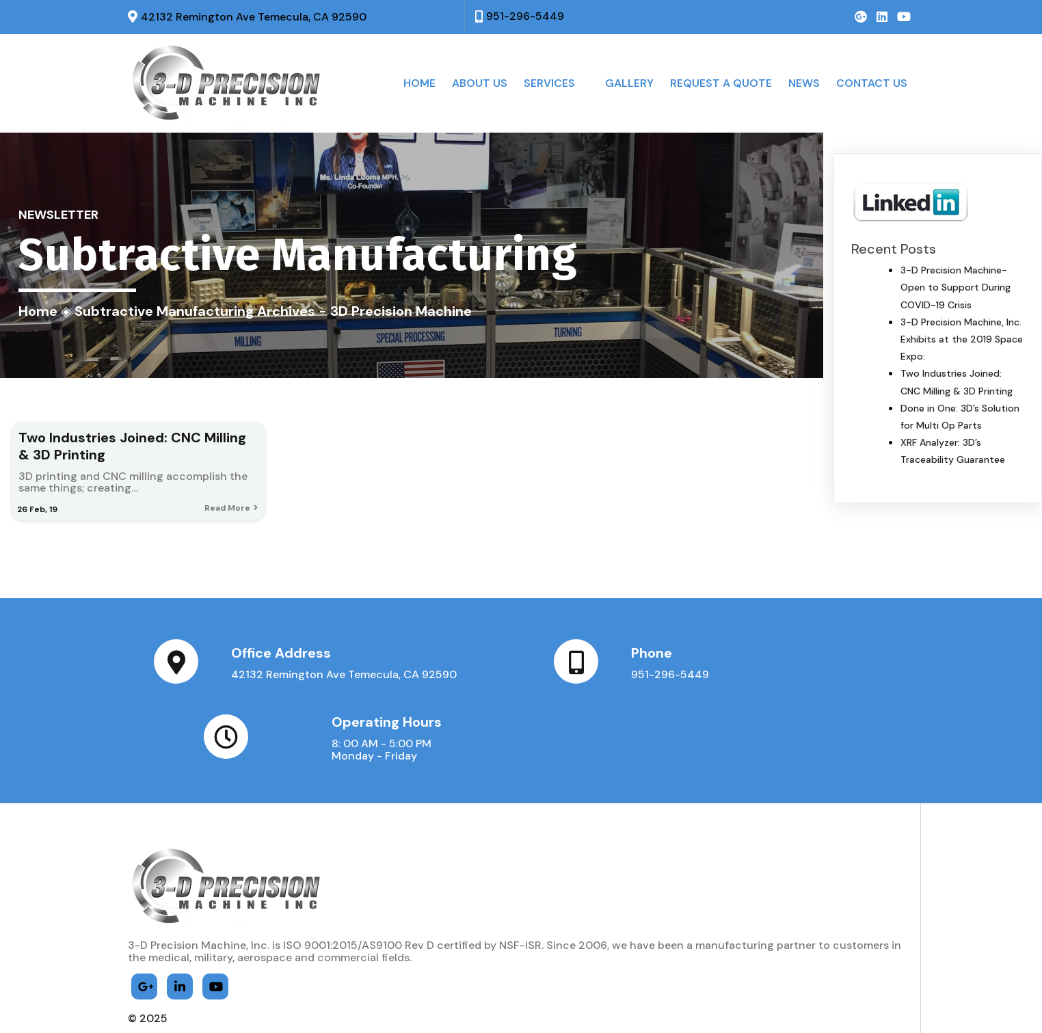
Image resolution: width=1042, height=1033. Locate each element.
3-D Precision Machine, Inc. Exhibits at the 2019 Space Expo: (961, 339)
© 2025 (148, 992)
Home (37, 311)
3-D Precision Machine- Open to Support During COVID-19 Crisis (955, 287)
